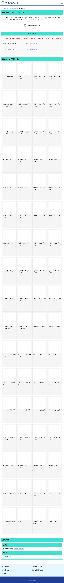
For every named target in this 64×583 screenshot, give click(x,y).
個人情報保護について (38, 570)
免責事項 (4, 573)
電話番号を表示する (31, 43)
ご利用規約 (5, 570)
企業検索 (3, 8)
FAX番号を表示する (31, 49)
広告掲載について (37, 567)
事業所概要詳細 (19, 549)
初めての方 (5, 567)
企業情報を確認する (33, 25)
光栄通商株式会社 (13, 8)
